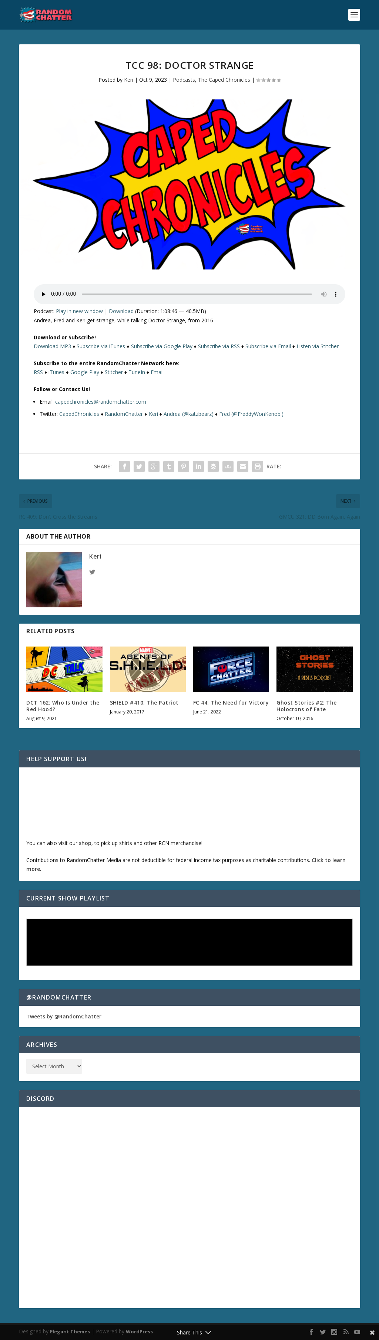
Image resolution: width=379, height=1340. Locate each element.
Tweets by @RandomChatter (63, 1016)
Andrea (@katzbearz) (189, 413)
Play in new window (79, 311)
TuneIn (136, 372)
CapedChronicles (79, 413)
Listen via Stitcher (317, 346)
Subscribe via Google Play (161, 346)
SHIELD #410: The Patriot (144, 702)
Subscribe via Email (268, 346)
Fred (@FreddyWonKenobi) (251, 413)
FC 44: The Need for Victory (231, 702)
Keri (128, 79)
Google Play (84, 372)
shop (85, 843)
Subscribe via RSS (219, 346)
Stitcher (114, 372)
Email (157, 372)
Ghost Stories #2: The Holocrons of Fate (306, 706)
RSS (38, 372)
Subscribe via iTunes (101, 346)
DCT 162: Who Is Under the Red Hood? (63, 706)
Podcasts (184, 79)
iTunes (56, 372)
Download (121, 311)
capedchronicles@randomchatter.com (100, 401)
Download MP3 (52, 346)
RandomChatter (124, 413)
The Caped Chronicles (224, 79)
